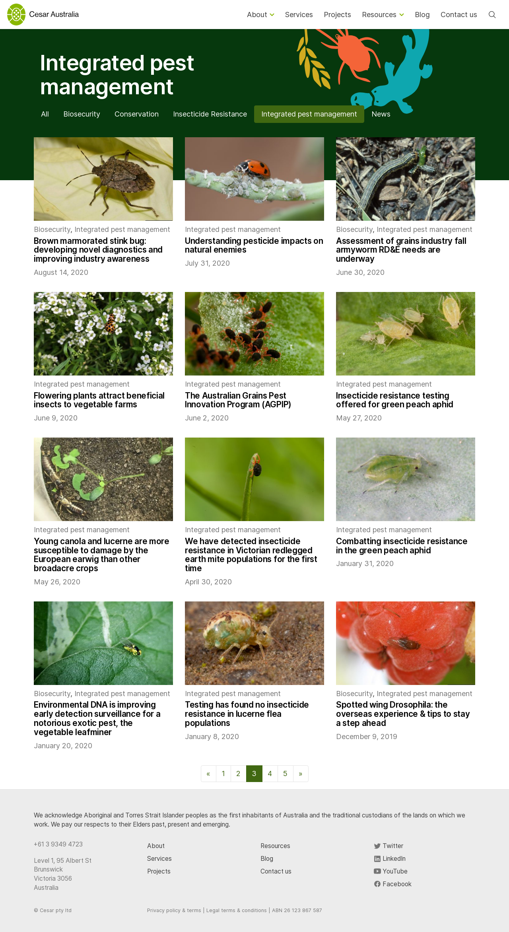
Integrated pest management (309, 114)
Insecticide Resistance (210, 114)
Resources (275, 846)
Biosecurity (81, 114)
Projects (159, 871)
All (45, 114)
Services (159, 858)
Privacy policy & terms (174, 910)
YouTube (391, 871)
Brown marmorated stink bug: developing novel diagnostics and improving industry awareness (98, 250)
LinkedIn (390, 858)
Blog (266, 858)
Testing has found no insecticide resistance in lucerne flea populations (247, 714)
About (156, 846)
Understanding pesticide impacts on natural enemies (254, 245)
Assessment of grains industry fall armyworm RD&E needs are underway (401, 250)
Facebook (393, 884)
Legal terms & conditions (236, 910)
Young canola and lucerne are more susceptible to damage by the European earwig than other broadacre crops (101, 554)
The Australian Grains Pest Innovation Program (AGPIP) (238, 400)
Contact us (275, 871)
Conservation (137, 114)
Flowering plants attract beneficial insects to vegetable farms (99, 400)
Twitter (388, 846)
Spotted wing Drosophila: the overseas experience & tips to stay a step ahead (403, 714)
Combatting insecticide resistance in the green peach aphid (402, 545)
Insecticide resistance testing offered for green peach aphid (394, 400)
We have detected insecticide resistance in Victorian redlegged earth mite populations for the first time (251, 554)
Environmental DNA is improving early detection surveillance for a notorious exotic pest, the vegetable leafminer (97, 718)
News (380, 114)
